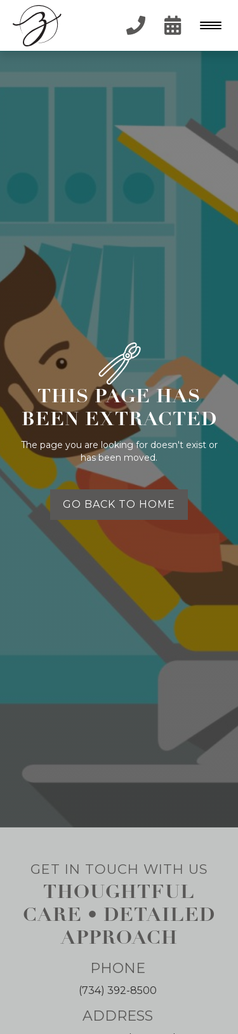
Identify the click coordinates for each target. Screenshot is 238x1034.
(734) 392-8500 (118, 990)
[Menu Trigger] (207, 25)
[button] (209, 25)
